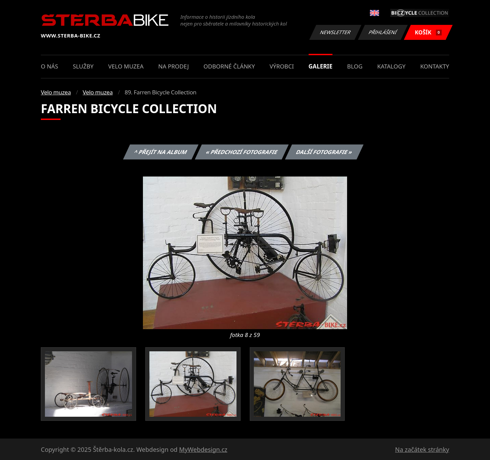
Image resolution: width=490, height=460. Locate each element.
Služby (83, 66)
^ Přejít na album (161, 152)
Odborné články (229, 66)
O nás (49, 66)
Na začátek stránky (422, 449)
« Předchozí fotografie (241, 152)
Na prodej (173, 66)
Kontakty (434, 66)
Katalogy (391, 66)
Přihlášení (382, 32)
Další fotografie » (324, 152)
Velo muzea (126, 66)
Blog (354, 66)
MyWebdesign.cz (203, 449)
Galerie (320, 66)
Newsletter (335, 32)
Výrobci (282, 66)
